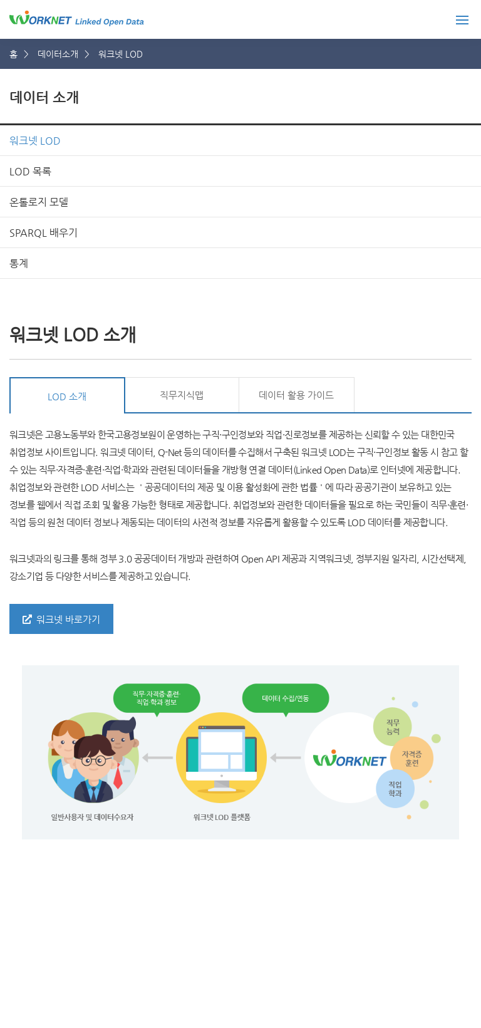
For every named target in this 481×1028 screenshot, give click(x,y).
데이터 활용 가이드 (296, 395)
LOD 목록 (30, 171)
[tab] (67, 395)
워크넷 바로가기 (61, 619)
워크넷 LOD (35, 141)
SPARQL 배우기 (43, 233)
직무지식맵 (182, 395)
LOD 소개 (67, 396)
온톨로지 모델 (38, 202)
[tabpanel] (240, 632)
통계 (18, 263)
